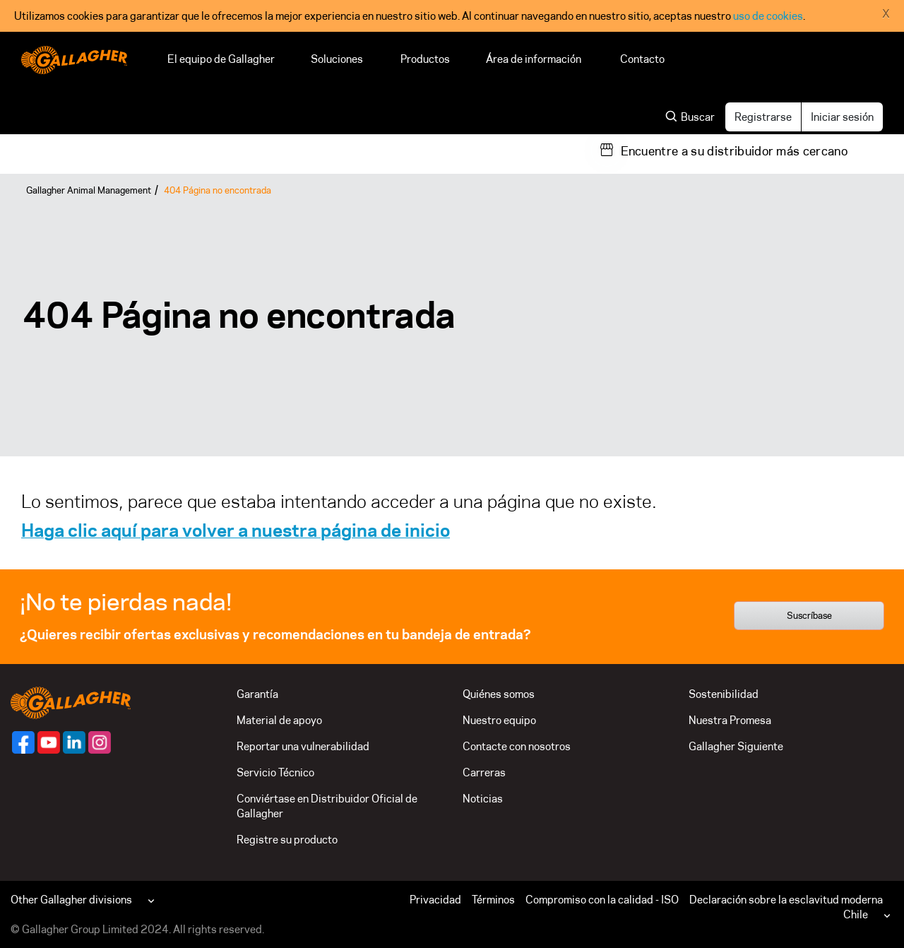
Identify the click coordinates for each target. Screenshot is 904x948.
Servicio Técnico (275, 772)
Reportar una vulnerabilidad (303, 746)
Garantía (257, 694)
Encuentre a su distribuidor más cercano (734, 151)
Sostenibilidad (724, 694)
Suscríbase (809, 615)
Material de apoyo (279, 720)
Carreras (484, 772)
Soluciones (337, 59)
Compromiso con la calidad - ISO (602, 899)
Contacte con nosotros (517, 746)
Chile (855, 914)
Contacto (642, 59)
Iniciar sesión (842, 116)
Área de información (535, 59)
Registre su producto (287, 839)
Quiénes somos (499, 694)
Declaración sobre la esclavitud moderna (786, 899)
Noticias (483, 798)
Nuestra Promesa (730, 720)
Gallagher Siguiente (736, 746)
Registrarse (763, 116)
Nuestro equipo (499, 720)
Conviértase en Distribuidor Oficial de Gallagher (327, 806)
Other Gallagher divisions (71, 899)
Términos (493, 899)
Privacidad (435, 899)
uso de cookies (768, 15)
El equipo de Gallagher (221, 59)
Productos (425, 59)
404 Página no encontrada (217, 190)
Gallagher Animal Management (88, 190)
